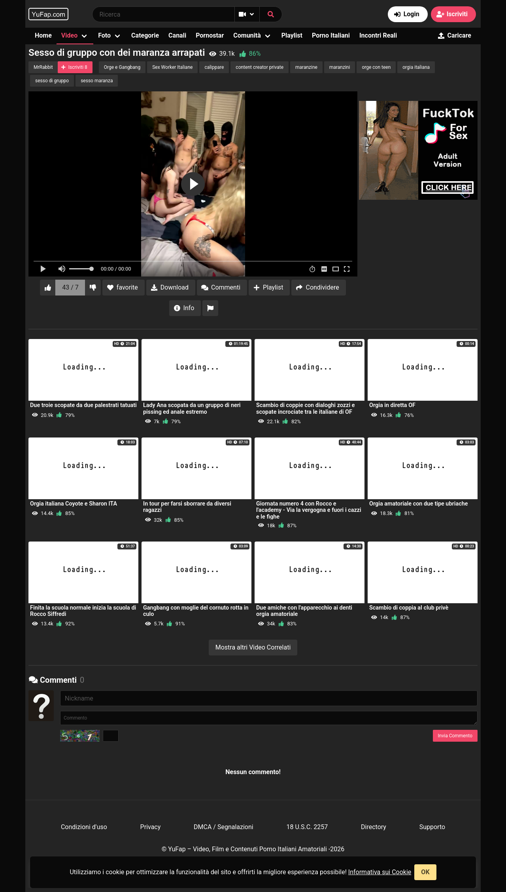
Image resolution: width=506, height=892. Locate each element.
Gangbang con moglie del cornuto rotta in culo (196, 610)
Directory (373, 827)
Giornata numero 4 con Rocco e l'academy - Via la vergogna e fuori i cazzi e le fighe (308, 510)
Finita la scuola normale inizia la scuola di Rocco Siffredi (83, 610)
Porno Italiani (331, 35)
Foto (104, 35)
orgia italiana (416, 67)
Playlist (291, 35)
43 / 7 (70, 287)
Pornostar (210, 35)
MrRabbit (43, 67)
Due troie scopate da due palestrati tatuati (83, 405)
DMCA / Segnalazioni (223, 827)
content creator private (259, 67)
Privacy (150, 827)
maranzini (339, 67)
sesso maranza (97, 80)
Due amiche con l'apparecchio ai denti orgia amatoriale (304, 610)
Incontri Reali (378, 35)
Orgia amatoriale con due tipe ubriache (418, 503)
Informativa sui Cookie (380, 872)
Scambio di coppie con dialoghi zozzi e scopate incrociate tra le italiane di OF (305, 408)
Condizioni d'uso (84, 827)
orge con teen (376, 67)
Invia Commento (455, 736)
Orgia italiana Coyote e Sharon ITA (73, 503)
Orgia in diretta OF (392, 405)
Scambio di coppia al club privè (408, 607)
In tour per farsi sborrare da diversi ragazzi (187, 506)
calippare (214, 67)
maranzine (306, 67)
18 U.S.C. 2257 (307, 827)
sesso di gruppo (52, 80)
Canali (177, 35)
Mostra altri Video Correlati (253, 647)
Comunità (247, 35)
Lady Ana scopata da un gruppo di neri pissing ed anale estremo (192, 408)
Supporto (432, 827)
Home (43, 35)
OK (425, 872)
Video (69, 35)
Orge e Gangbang (122, 67)
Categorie (145, 35)
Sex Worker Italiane (172, 67)
